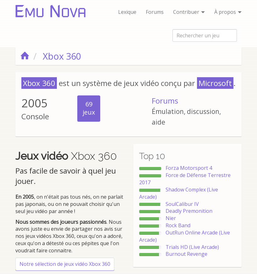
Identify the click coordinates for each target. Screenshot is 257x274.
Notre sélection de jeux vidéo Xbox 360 (64, 264)
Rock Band (178, 225)
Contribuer (189, 11)
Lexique (127, 11)
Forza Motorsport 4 (189, 167)
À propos (228, 11)
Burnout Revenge (186, 253)
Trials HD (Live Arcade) (192, 247)
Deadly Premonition (189, 210)
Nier (171, 218)
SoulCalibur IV (182, 204)
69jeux (89, 108)
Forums (155, 11)
